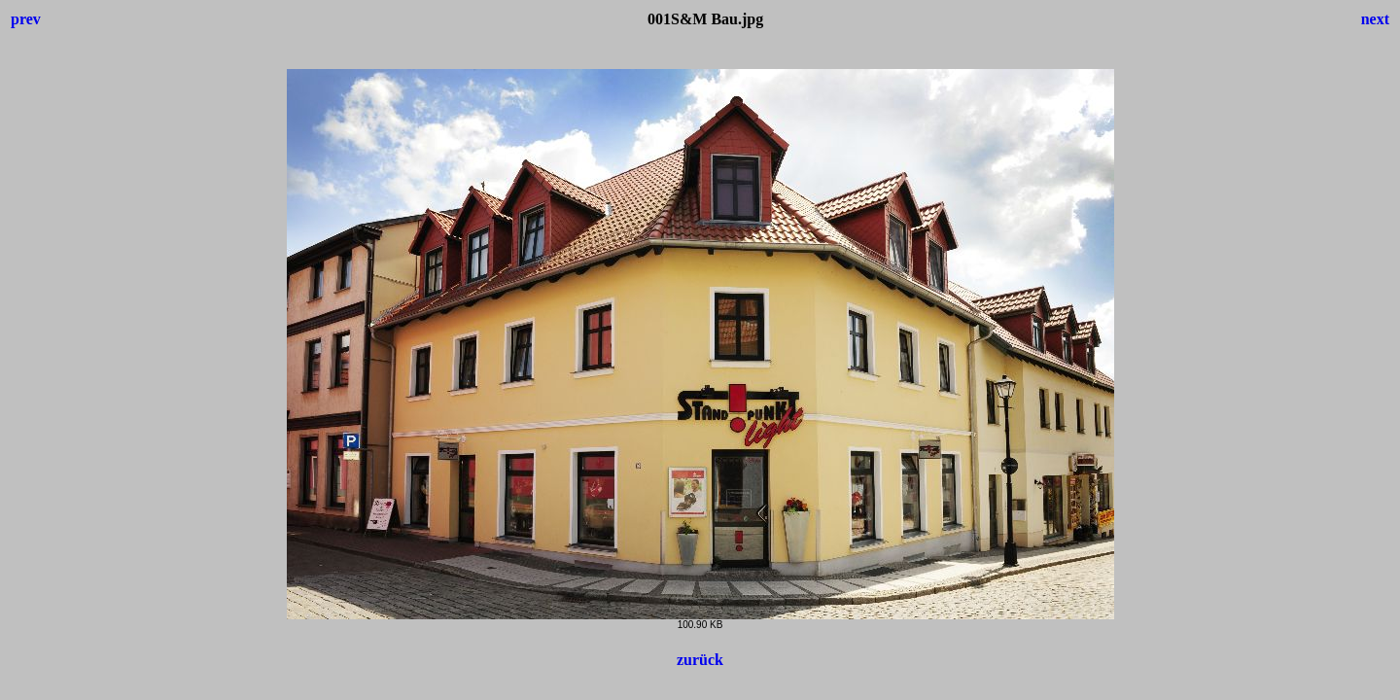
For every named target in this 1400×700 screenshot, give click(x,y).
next (1375, 19)
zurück (700, 659)
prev (26, 19)
